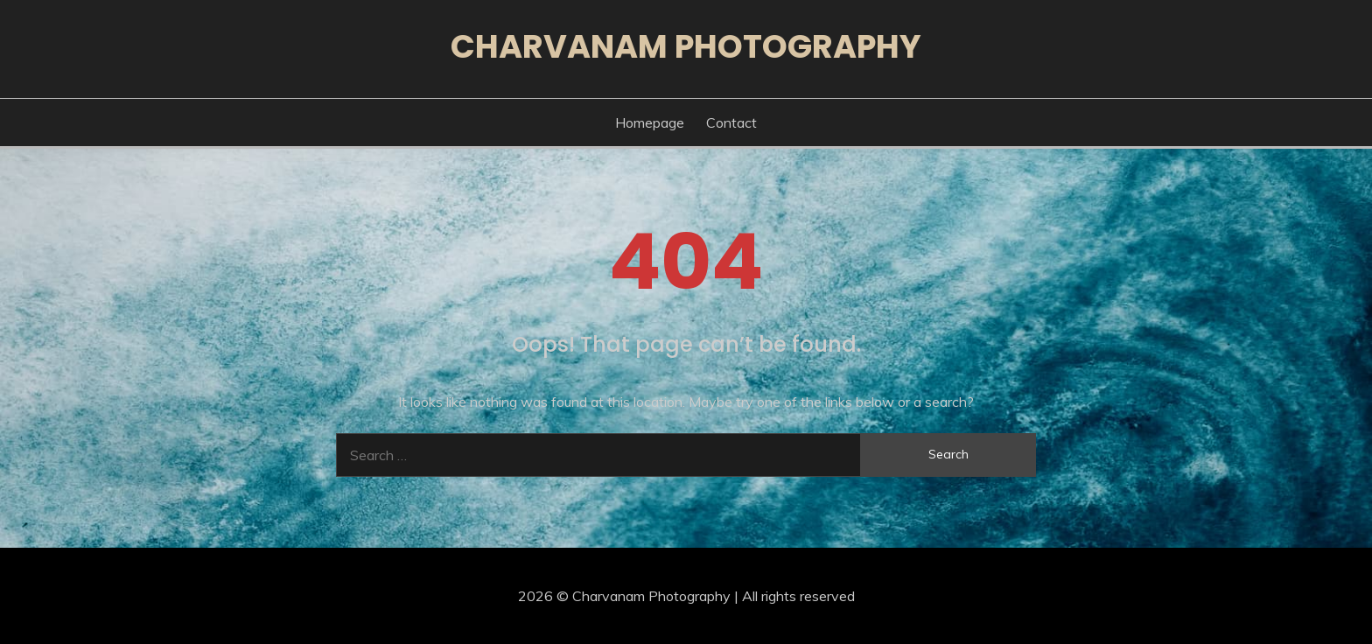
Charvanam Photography (686, 46)
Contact (731, 122)
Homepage (649, 122)
